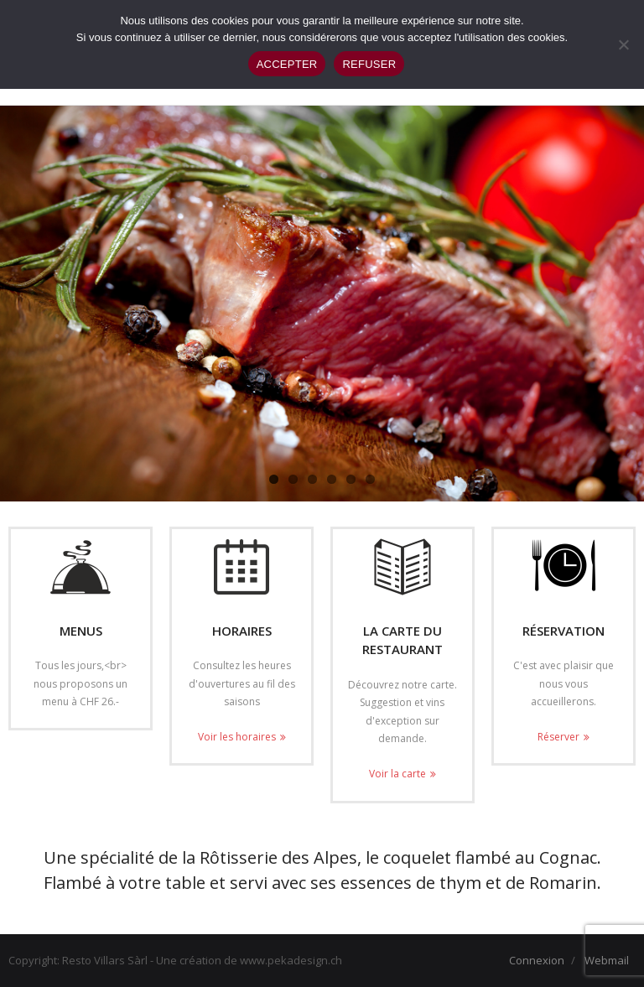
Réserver (558, 737)
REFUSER (369, 64)
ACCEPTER (287, 64)
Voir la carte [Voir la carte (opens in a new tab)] (397, 773)
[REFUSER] (623, 44)
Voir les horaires (237, 737)
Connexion (536, 960)
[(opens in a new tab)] (402, 567)
